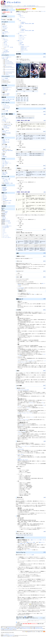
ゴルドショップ (6, 49)
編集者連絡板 (4, 187)
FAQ (4, 125)
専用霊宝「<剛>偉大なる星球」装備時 (27, 23)
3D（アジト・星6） (21, 83)
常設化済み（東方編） (6, 82)
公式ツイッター (4, 197)
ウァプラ (33, 360)
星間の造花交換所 (6, 51)
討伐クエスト (9, 87)
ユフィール (22, 419)
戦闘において (20, 40)
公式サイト (4, 194)
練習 (5, 183)
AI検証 (3, 155)
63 (5, 67)
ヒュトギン (4, 228)
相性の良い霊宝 (23, 48)
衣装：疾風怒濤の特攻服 (22, 84)
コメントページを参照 (30, 554)
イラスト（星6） (20, 80)
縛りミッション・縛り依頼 (9, 47)
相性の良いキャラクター (25, 46)
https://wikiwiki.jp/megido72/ (21, 9)
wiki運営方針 (4, 190)
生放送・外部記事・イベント (6, 163)
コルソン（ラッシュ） (5, 236)
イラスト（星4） (20, 79)
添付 (18, 5)
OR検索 (8, 19)
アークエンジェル (21, 449)
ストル (19, 454)
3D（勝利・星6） (20, 82)
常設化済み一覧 (5, 80)
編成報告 (7, 183)
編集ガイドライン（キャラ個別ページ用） (38, 539)
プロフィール (21, 36)
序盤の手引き (4, 26)
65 (8, 67)
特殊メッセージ (4, 165)
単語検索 (29, 5)
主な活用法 (21, 42)
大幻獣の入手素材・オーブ (6, 89)
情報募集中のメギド (22, 296)
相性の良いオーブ (24, 47)
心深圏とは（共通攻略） (6, 93)
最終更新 (33, 5)
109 (6, 74)
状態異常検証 (4, 156)
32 (8, 62)
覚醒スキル (21, 26)
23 (8, 61)
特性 (20, 20)
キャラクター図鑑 (5, 110)
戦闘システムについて (5, 32)
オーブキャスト (6, 118)
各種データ (21, 15)
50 (5, 66)
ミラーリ (22, 454)
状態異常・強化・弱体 (5, 139)
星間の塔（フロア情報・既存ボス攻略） (8, 99)
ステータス (23, 17)
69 (12, 67)
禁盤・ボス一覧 (5, 95)
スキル (20, 25)
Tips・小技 (4, 160)
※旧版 (6, 126)
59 (8, 66)
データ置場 (10, 183)
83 (12, 69)
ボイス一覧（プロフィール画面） (23, 279)
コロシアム (5, 43)
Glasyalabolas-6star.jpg (10, 627)
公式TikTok (4, 199)
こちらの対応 (40, 617)
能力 (18, 19)
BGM (3, 166)
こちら (29, 293)
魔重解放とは (4, 135)
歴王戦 (6, 41)
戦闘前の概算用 (10, 150)
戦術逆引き (4, 143)
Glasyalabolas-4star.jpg (12, 628)
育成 (10, 125)
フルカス (3, 230)
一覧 (27, 5)
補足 (20, 286)
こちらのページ (29, 549)
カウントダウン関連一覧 (7, 169)
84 (13, 69)
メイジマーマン (22, 446)
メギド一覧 (4, 104)
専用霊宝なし (23, 22)
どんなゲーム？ (4, 25)
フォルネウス (4, 232)
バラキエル (19, 431)
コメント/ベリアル (5, 235)
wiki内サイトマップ (5, 14)
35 (9, 62)
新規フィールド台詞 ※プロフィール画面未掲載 (25, 281)
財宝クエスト (6, 39)
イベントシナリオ (5, 83)
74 (5, 69)
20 (5, 61)
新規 (25, 5)
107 (8, 73)
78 (9, 69)
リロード (21, 5)
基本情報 (19, 14)
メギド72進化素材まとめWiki (6, 200)
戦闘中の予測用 (4, 150)
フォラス (27, 407)
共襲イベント (6, 42)
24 (9, 61)
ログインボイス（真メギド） (6, 237)
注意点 (20, 43)
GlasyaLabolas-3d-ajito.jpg (8, 629)
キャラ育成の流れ (5, 31)
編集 (5, 5)
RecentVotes (4, 214)
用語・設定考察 (4, 172)
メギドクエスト (6, 40)
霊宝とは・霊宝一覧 (5, 130)
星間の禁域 (4, 87)
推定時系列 (4, 174)
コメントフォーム (21, 51)
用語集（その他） (5, 173)
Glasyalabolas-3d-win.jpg (25, 628)
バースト (11, 123)
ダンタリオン (31, 402)
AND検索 (4, 19)
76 (8, 69)
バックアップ (15, 5)
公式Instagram (4, 198)
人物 (18, 33)
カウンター (7, 123)
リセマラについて (5, 27)
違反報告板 (4, 188)
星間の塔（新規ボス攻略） (6, 100)
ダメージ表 (4, 152)
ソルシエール (28, 446)
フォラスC (24, 431)
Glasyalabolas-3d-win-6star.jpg (24, 627)
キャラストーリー (22, 37)
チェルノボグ (26, 389)
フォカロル (29, 360)
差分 (11, 5)
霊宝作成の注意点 (20, 499)
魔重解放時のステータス (22, 102)
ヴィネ (22, 389)
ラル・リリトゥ (25, 459)
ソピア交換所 (6, 50)
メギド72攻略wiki (5, 211)
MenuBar (3, 216)
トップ (2, 5)
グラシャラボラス (14, 2)
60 (9, 66)
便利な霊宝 (4, 131)
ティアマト (19, 406)
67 (9, 67)
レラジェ (3, 231)
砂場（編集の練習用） (5, 227)
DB (4, 126)
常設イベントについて (5, 79)
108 (9, 73)
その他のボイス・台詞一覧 (22, 280)
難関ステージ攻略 (5, 58)
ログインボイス (4, 164)
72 (13, 67)
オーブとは (4, 117)
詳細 (25, 616)
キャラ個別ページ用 (7, 179)
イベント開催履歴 (5, 78)
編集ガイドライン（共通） (6, 178)
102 (6, 73)
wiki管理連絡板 (4, 189)
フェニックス (31, 417)
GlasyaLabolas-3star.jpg (38, 628)
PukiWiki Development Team (11, 635)
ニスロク (3, 229)
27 (5, 62)
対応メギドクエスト (24, 50)
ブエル (42, 402)
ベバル (19, 359)
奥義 (20, 27)
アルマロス (26, 419)
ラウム (44, 405)
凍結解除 (8, 5)
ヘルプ (36, 5)
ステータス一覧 (6, 105)
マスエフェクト (22, 32)
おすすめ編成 (21, 44)
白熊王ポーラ (20, 459)
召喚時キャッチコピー (23, 35)
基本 (6, 125)
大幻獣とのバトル (5, 88)
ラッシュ (5, 123)
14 (5, 60)
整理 (8, 125)
